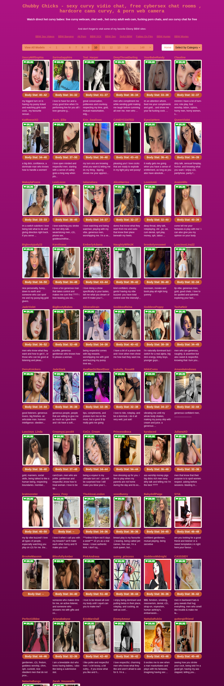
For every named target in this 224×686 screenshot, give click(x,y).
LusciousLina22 (184, 213)
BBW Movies (181, 36)
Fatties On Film (144, 36)
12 (111, 47)
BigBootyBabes (62, 264)
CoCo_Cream (91, 368)
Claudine (180, 57)
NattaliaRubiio (153, 524)
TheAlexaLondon (94, 420)
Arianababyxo (61, 524)
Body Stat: (36, 84)
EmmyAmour (121, 524)
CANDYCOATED (123, 109)
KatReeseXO (30, 109)
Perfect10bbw (31, 524)
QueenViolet (182, 109)
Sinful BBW (126, 36)
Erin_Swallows (92, 109)
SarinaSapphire (62, 57)
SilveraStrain (91, 264)
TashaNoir (180, 264)
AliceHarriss (121, 161)
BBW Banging (66, 36)
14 (126, 47)
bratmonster (30, 420)
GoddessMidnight (155, 472)
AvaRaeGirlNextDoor (96, 316)
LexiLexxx (59, 161)
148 (142, 47)
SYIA (177, 420)
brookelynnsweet (155, 213)
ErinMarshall (91, 524)
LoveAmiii (150, 161)
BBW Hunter (163, 36)
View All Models (35, 47)
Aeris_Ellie (59, 109)
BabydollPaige (153, 420)
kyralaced (150, 368)
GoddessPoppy (154, 264)
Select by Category (187, 47)
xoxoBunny (120, 420)
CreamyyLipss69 (63, 368)
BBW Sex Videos (44, 36)
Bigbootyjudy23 (32, 213)
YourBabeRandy (154, 57)
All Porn (81, 36)
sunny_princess (123, 472)
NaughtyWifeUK (123, 213)
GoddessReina (122, 264)
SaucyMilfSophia (33, 57)
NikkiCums (151, 316)
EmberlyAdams (93, 213)
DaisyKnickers (31, 316)
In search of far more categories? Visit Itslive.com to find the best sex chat (112, 650)
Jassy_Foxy (60, 420)
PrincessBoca (122, 368)
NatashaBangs (31, 576)
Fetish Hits (106, 680)
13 (119, 47)
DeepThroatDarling (125, 57)
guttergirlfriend (183, 524)
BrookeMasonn (32, 472)
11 (103, 47)
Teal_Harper (90, 57)
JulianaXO (180, 368)
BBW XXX (95, 36)
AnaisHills (180, 161)
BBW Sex (110, 36)
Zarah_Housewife (64, 576)
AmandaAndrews (185, 316)
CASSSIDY (181, 472)
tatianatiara (90, 161)
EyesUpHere (152, 109)
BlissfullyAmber (63, 472)
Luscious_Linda (32, 368)
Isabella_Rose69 (123, 316)
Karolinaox (59, 213)
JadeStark (59, 316)
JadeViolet (29, 264)
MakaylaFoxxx (31, 161)
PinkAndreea (91, 472)
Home (167, 47)
